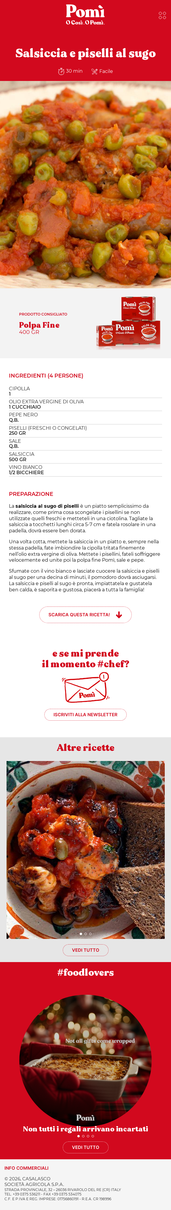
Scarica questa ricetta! (79, 614)
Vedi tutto (85, 950)
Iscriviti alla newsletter (85, 714)
